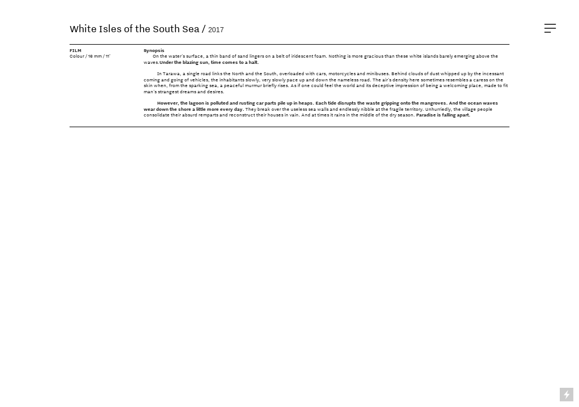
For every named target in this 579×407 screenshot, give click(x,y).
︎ (550, 28)
